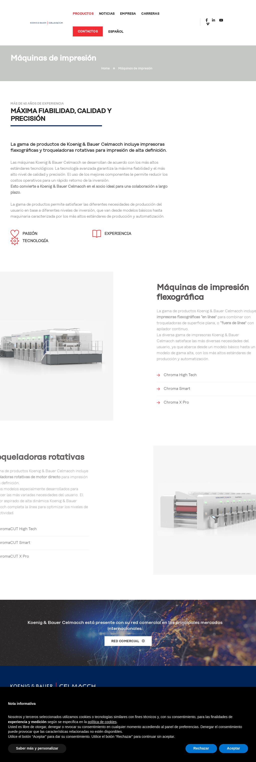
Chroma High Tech (238, 339)
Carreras (145, 12)
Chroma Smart (235, 352)
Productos (78, 12)
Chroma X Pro (234, 366)
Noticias (101, 12)
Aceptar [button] (233, 748)
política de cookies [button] (102, 722)
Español (110, 30)
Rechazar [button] (201, 748)
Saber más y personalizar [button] (37, 748)
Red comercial (128, 613)
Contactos (82, 29)
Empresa (123, 12)
